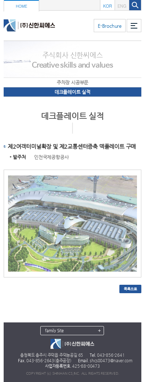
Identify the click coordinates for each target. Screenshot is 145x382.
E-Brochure (110, 26)
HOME (21, 6)
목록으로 (130, 289)
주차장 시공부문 (72, 82)
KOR (107, 6)
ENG (122, 6)
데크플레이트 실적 (72, 92)
